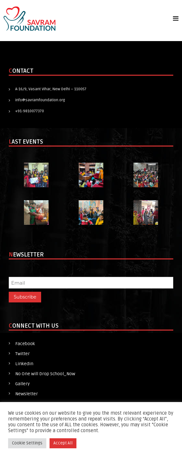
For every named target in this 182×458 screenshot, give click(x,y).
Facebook (25, 343)
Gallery (22, 384)
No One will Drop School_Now (45, 373)
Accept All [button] (63, 443)
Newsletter (26, 394)
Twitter (22, 353)
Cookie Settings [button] (27, 443)
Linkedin (24, 363)
